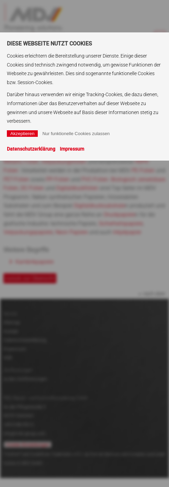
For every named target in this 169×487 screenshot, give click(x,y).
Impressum (72, 149)
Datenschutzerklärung (31, 149)
